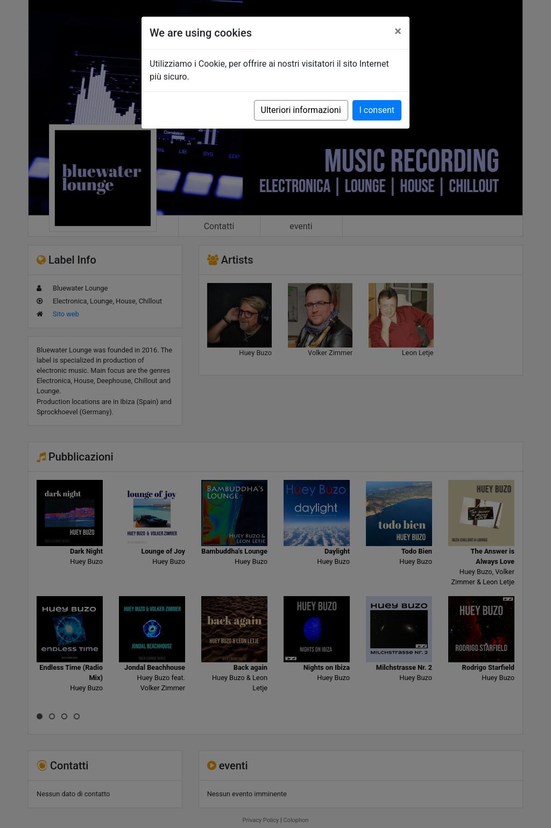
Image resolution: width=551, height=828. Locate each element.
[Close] (397, 31)
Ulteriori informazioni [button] (301, 110)
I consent (376, 110)
